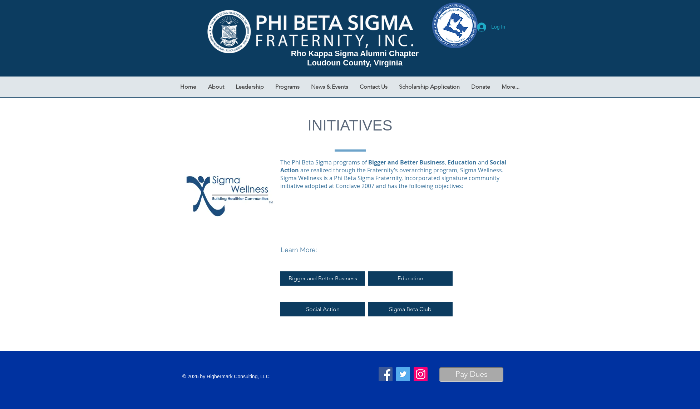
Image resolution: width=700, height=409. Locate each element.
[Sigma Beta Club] (410, 309)
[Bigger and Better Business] (322, 278)
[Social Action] (322, 309)
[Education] (410, 278)
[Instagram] (421, 374)
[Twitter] (403, 374)
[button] (216, 87)
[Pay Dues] (471, 374)
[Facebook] (386, 374)
